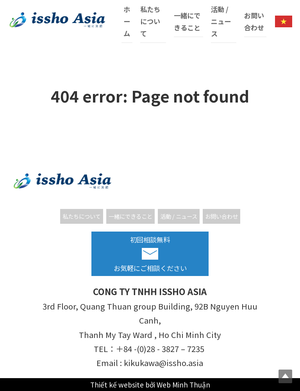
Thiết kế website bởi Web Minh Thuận (150, 384)
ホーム (126, 21)
